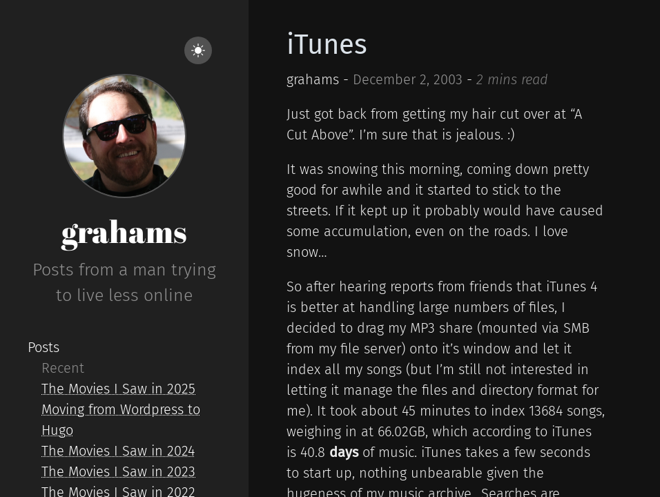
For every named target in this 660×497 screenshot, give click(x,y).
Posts (43, 347)
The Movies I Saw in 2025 (118, 388)
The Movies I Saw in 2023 (118, 471)
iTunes (327, 44)
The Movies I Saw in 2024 (118, 450)
